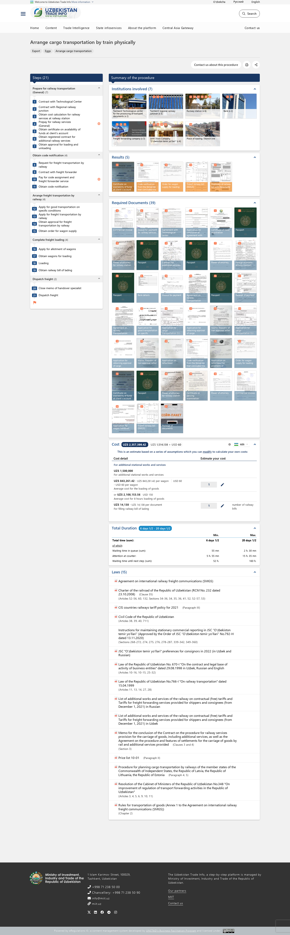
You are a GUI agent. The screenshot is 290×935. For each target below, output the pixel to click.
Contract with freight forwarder (58, 172)
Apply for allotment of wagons (57, 249)
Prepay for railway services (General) (55, 124)
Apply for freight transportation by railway (60, 216)
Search (249, 13)
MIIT (171, 897)
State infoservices (109, 28)
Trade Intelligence (76, 28)
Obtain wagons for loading (55, 256)
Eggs (48, 51)
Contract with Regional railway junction (57, 109)
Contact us (252, 28)
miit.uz (96, 904)
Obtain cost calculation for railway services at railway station (59, 116)
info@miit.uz (100, 898)
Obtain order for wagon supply (58, 231)
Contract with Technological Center (60, 101)
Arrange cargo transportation (74, 51)
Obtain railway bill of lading (55, 270)
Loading (44, 263)
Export (36, 51)
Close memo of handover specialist (60, 288)
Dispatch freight (48, 295)
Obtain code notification (53, 186)
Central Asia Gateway (178, 28)
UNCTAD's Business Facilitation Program (171, 930)
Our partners (177, 890)
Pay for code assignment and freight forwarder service (56, 179)
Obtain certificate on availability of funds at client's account (59, 131)
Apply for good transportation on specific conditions (59, 209)
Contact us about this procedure (216, 65)
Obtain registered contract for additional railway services (57, 138)
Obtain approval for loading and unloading (58, 146)
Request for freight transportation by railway (61, 164)
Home (34, 28)
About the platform (142, 28)
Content (51, 28)
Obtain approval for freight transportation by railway (55, 223)
